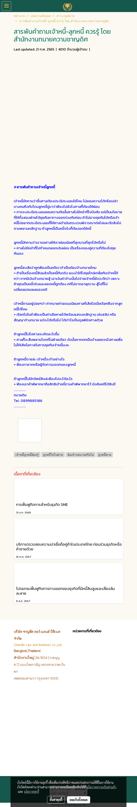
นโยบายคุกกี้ (31, 791)
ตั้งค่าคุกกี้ (56, 800)
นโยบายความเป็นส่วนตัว (101, 787)
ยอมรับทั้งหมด (79, 800)
